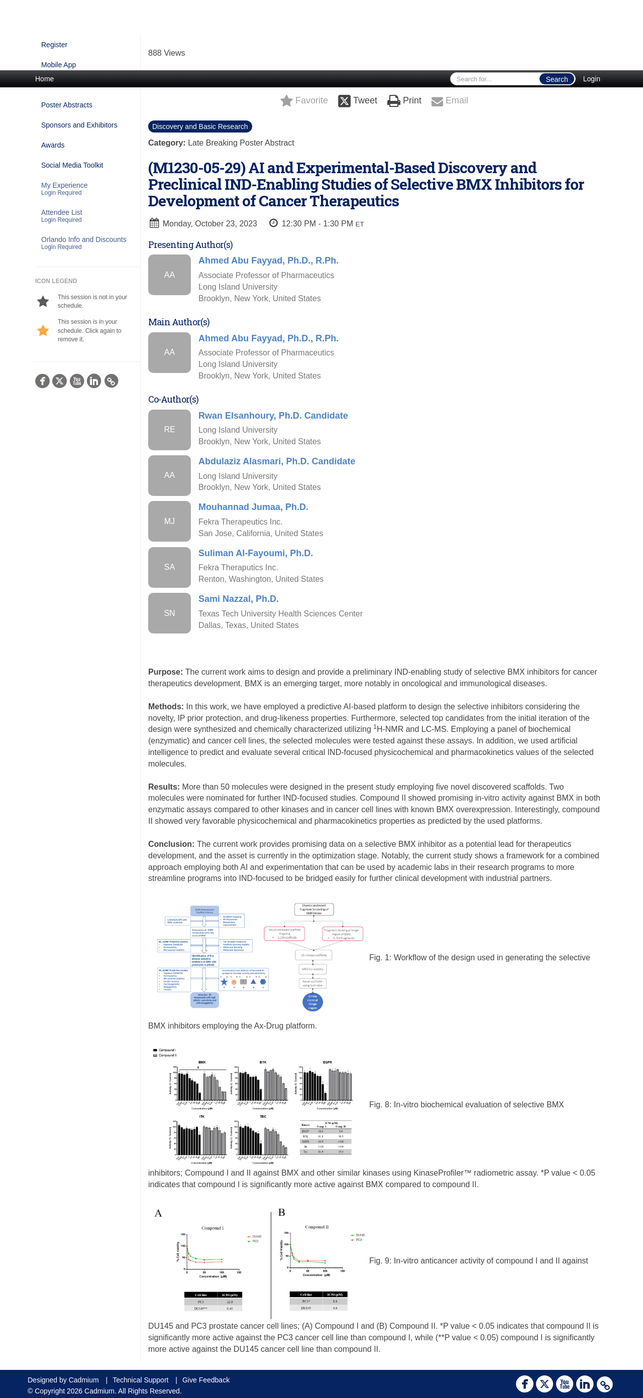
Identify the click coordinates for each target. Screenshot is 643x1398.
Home (44, 79)
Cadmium (84, 1380)
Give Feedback (206, 1380)
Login (591, 79)
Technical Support (140, 1380)
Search (557, 79)
